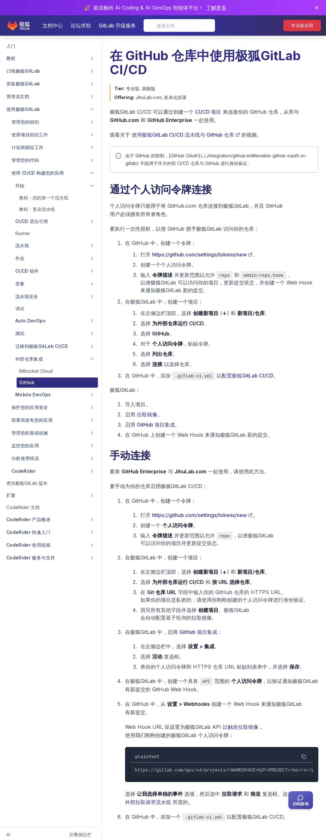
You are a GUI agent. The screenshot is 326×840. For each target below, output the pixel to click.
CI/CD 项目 (208, 112)
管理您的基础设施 (29, 432)
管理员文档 (17, 96)
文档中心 (52, 25)
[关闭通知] (317, 8)
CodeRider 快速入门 (28, 532)
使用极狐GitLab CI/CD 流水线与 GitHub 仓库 (186, 135)
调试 (19, 308)
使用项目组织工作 (29, 134)
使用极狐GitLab (23, 109)
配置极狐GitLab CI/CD (247, 375)
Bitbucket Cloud (36, 371)
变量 (20, 283)
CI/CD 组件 (27, 271)
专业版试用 (302, 25)
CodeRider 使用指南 (28, 545)
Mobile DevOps (33, 394)
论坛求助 (80, 25)
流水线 (22, 245)
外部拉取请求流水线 (148, 802)
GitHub (26, 382)
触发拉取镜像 (243, 727)
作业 (20, 258)
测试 (20, 333)
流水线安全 (26, 296)
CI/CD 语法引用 (31, 221)
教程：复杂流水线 (37, 209)
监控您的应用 (25, 445)
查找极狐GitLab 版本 (27, 483)
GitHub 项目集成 (156, 424)
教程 (11, 58)
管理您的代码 (25, 160)
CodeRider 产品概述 (28, 519)
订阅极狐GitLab (23, 71)
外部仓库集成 (29, 359)
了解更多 (216, 7)
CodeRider (23, 471)
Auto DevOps (30, 320)
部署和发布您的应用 (32, 420)
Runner (22, 233)
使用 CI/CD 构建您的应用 (37, 173)
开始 (20, 185)
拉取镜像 (147, 414)
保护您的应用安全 (29, 407)
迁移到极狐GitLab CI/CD (41, 346)
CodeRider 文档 (23, 507)
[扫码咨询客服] (300, 800)
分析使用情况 (25, 458)
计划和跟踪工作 (27, 147)
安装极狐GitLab (23, 83)
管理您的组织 (25, 122)
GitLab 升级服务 (117, 25)
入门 (10, 46)
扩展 (11, 495)
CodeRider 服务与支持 (30, 557)
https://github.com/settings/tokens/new (202, 254)
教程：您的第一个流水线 (43, 197)
